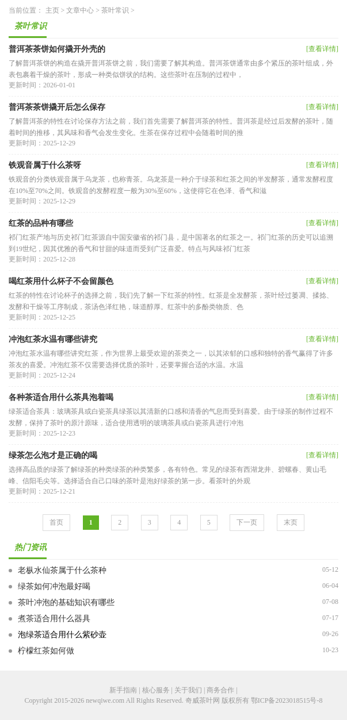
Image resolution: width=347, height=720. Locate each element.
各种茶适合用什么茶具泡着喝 (61, 397)
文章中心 (80, 10)
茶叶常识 (115, 10)
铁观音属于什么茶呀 (45, 165)
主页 (52, 10)
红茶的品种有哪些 (41, 223)
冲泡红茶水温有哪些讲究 (53, 339)
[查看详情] (322, 49)
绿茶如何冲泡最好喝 (54, 586)
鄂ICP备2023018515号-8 (287, 700)
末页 (291, 522)
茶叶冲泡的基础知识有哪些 (66, 602)
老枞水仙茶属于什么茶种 (62, 570)
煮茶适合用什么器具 (54, 618)
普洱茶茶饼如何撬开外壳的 (57, 49)
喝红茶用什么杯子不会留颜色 (61, 281)
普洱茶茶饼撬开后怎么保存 (57, 107)
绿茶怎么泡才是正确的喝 (53, 455)
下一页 (247, 522)
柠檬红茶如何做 (46, 650)
